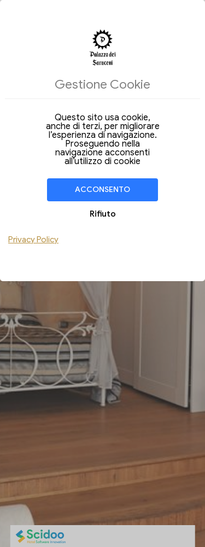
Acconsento (102, 189)
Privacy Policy (33, 240)
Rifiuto (103, 214)
